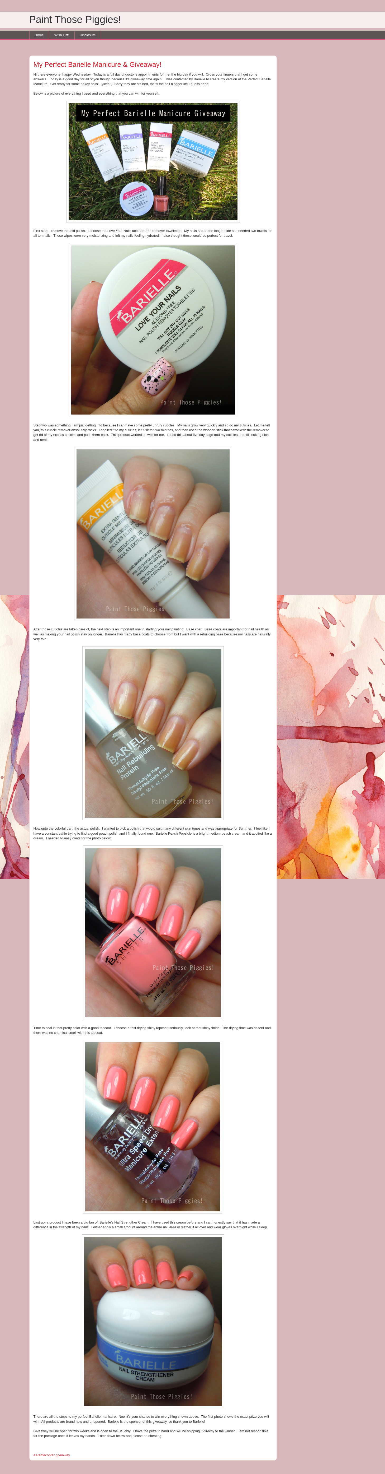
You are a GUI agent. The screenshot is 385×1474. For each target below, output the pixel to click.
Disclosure (88, 35)
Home (39, 35)
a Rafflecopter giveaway (52, 1455)
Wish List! (61, 35)
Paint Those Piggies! (75, 19)
